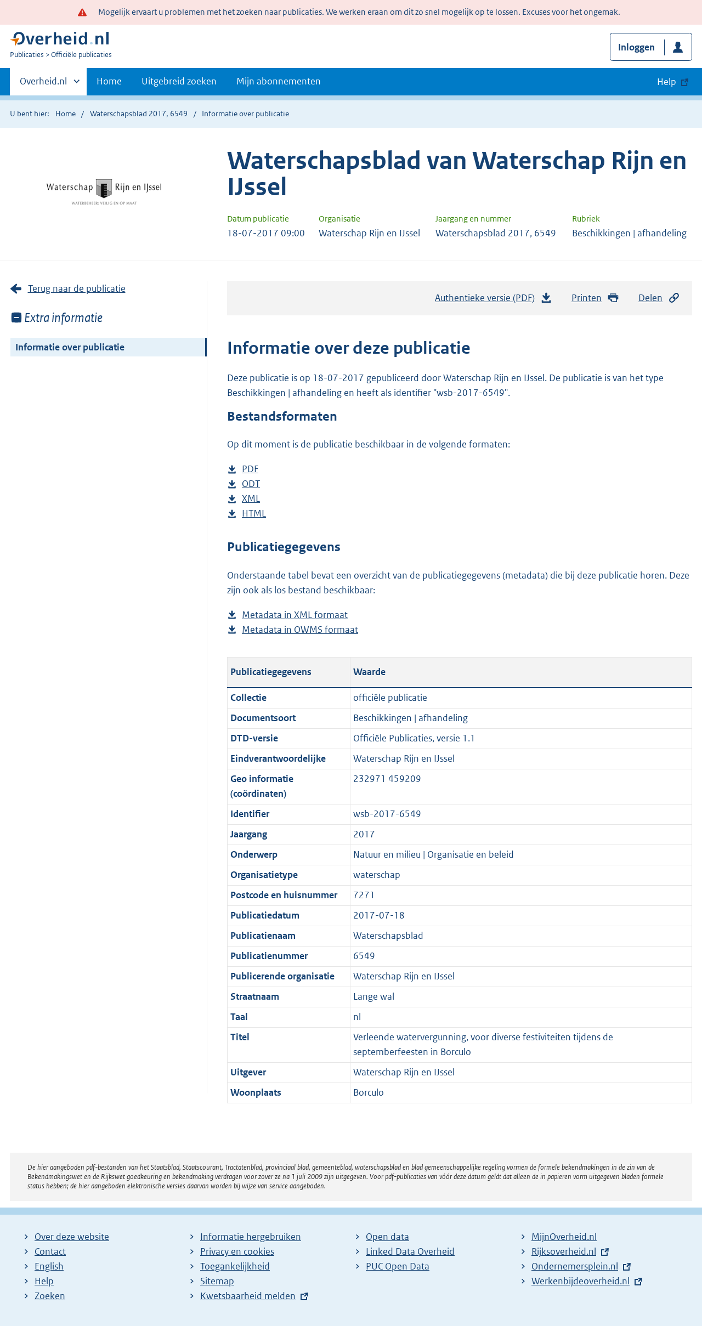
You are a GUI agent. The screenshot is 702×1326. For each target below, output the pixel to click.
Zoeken (50, 1296)
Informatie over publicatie (69, 347)
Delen (659, 298)
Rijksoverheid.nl (563, 1251)
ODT (251, 484)
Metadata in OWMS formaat (300, 629)
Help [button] (666, 82)
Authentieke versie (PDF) (493, 300)
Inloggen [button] (636, 47)
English (49, 1266)
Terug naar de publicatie (77, 288)
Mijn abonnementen (278, 81)
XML (251, 498)
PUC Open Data (397, 1266)
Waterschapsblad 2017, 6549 (139, 113)
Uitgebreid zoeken (179, 81)
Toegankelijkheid (235, 1266)
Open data (387, 1237)
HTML (254, 513)
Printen (595, 298)
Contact (50, 1251)
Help (44, 1281)
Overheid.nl (43, 84)
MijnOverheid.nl (564, 1237)
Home (109, 81)
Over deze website (72, 1237)
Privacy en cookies (237, 1251)
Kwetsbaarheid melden (248, 1296)
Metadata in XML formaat (295, 615)
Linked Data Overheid (410, 1251)
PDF (250, 469)
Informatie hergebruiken (250, 1237)
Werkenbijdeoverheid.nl (580, 1281)
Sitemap (217, 1281)
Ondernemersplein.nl (574, 1266)
